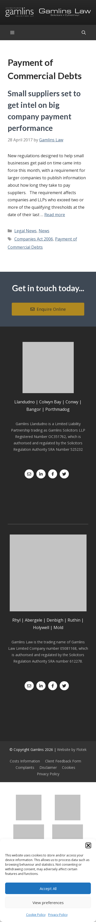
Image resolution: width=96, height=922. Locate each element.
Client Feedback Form (63, 761)
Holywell (41, 627)
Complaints (25, 767)
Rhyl (16, 620)
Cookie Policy (36, 915)
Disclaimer (48, 767)
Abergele (33, 620)
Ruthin (74, 620)
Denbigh (55, 620)
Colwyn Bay (50, 402)
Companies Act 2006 (33, 239)
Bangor (33, 409)
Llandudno (24, 402)
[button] (88, 845)
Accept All (48, 888)
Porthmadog (57, 409)
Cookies (68, 767)
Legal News (25, 231)
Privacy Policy (58, 915)
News (44, 231)
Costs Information (25, 761)
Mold (58, 627)
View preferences (48, 902)
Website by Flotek (72, 749)
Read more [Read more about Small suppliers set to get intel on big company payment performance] (54, 214)
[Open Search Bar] (84, 32)
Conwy (72, 402)
